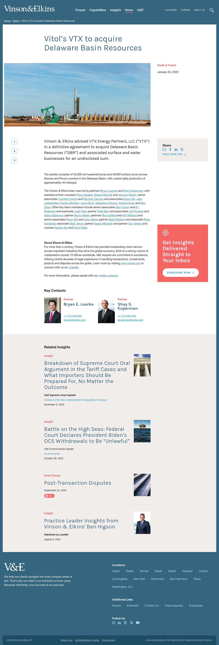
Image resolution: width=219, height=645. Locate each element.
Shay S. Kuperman (128, 306)
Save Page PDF (174, 154)
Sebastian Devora (106, 203)
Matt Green (76, 223)
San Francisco (179, 578)
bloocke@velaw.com (75, 319)
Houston (187, 571)
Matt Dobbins (117, 219)
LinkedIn (73, 267)
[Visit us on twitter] (182, 149)
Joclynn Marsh (127, 194)
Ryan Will (72, 219)
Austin (116, 571)
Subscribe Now (180, 272)
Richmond (157, 578)
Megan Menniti (103, 194)
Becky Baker (82, 215)
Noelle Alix (61, 227)
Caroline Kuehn (67, 198)
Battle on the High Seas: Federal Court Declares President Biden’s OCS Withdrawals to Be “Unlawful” (87, 435)
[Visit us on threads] (125, 622)
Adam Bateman (53, 215)
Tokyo (197, 578)
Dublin (172, 571)
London (203, 571)
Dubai (158, 571)
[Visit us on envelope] (164, 149)
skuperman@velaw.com (130, 319)
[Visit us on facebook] (170, 149)
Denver (144, 571)
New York (139, 578)
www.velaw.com (130, 263)
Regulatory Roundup (95, 399)
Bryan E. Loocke (79, 304)
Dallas (130, 571)
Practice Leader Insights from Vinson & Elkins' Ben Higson (81, 524)
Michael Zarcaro (93, 198)
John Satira (91, 219)
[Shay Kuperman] (106, 310)
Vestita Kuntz (126, 203)
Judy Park (80, 211)
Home (7, 20)
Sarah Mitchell (103, 223)
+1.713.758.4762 (127, 315)
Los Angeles (119, 578)
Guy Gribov (135, 223)
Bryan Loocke (108, 190)
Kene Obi (129, 198)
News (16, 20)
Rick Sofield (109, 215)
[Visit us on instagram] (113, 622)
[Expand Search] (212, 10)
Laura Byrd (87, 203)
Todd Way (103, 211)
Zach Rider (80, 227)
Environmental (52, 453)
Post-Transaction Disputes (77, 483)
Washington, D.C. (122, 586)
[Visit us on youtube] (137, 622)
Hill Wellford (129, 215)
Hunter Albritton (69, 203)
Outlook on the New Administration (63, 399)
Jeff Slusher (136, 211)
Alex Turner (122, 207)
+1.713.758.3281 (73, 315)
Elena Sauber (84, 194)
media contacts (108, 275)
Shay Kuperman (133, 190)
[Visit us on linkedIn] (176, 149)
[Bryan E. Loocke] (52, 310)
